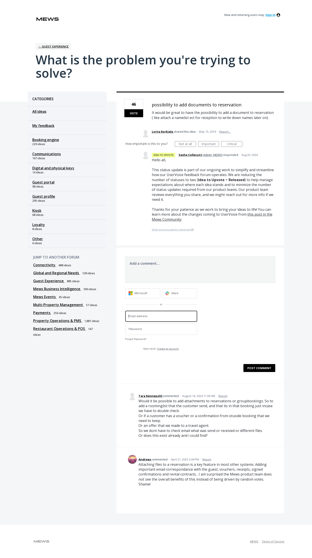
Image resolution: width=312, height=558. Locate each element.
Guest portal (43, 182)
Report (222, 396)
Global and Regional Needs (56, 272)
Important (210, 144)
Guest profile (43, 196)
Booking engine (45, 139)
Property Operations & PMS (57, 320)
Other (37, 238)
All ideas (39, 111)
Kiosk (36, 210)
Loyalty (38, 224)
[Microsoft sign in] (142, 293)
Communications (46, 153)
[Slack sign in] (179, 293)
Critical (234, 144)
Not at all (187, 144)
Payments (42, 312)
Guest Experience (49, 280)
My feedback (43, 125)
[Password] (161, 329)
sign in (270, 15)
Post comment (259, 368)
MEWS (254, 541)
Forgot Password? (136, 339)
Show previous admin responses (173, 229)
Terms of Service (273, 541)
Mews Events (45, 296)
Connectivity (44, 265)
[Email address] (161, 316)
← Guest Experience (53, 46)
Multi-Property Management (58, 304)
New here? (161, 349)
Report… (225, 132)
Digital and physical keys (53, 168)
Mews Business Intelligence (57, 288)
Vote (134, 113)
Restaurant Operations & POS (59, 328)
